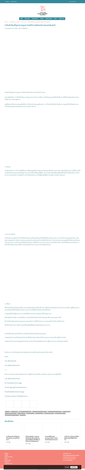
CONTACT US (61, 18)
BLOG (55, 18)
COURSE (42, 18)
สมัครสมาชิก (14, 1)
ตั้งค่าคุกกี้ (67, 467)
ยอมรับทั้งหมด (74, 467)
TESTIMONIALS (35, 18)
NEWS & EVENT (49, 18)
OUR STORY (27, 18)
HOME (21, 18)
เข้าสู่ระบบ (7, 1)
